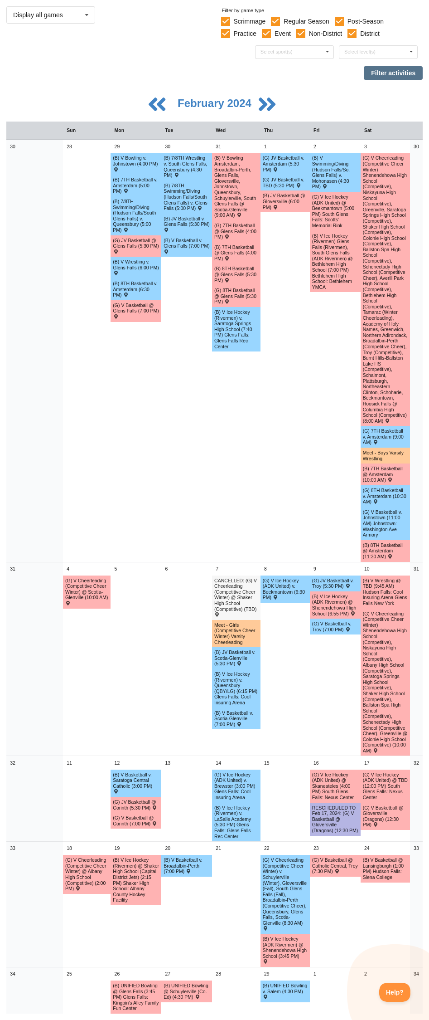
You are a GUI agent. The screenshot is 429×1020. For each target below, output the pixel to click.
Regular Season (306, 21)
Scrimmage (249, 21)
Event (283, 33)
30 (12, 146)
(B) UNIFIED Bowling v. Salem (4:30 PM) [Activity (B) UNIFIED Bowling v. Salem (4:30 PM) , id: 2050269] (285, 991)
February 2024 (216, 103)
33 (12, 848)
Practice (244, 33)
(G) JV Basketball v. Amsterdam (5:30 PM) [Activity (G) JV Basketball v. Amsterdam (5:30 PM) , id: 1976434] (283, 163)
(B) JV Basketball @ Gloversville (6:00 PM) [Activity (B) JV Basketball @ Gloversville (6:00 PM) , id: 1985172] (284, 201)
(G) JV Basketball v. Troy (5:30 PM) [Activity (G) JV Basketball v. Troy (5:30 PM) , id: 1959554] (333, 583)
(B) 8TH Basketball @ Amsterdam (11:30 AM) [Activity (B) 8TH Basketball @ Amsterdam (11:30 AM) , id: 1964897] (383, 550)
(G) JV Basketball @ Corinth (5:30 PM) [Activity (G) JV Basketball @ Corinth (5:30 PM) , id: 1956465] (135, 804)
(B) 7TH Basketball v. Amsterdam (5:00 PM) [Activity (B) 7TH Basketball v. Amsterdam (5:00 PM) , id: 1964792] (135, 185)
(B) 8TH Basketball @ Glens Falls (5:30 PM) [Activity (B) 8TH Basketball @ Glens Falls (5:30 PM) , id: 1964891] (235, 274)
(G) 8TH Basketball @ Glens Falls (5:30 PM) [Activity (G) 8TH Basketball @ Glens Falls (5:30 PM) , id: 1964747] (235, 296)
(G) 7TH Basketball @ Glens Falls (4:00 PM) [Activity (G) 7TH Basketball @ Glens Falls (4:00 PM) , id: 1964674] (235, 231)
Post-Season (365, 21)
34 (12, 973)
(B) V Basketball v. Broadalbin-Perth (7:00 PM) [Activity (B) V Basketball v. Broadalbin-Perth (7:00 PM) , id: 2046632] (183, 865)
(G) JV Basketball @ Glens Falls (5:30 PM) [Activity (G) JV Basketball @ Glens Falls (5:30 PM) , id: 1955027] (136, 246)
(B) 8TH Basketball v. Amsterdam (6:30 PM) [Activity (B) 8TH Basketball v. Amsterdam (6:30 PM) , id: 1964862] (135, 289)
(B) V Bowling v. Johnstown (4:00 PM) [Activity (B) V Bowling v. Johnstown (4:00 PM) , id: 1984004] (135, 163)
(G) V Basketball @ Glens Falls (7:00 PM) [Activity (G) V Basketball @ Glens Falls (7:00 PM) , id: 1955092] (136, 311)
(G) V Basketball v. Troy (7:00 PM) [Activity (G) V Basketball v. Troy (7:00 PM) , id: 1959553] (332, 626)
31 (12, 568)
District (370, 33)
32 (12, 763)
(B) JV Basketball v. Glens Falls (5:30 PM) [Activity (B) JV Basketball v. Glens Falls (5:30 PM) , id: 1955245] (187, 224)
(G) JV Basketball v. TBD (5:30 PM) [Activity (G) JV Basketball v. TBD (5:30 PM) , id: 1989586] (283, 182)
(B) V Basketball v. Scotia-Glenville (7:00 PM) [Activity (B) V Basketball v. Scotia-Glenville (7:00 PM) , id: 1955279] (233, 718)
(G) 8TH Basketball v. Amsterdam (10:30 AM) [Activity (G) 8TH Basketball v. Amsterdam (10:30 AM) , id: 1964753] (384, 496)
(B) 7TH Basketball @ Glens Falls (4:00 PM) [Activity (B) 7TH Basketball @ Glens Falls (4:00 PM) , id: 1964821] (235, 252)
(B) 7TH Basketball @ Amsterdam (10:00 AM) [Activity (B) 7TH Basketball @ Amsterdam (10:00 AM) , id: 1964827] (383, 474)
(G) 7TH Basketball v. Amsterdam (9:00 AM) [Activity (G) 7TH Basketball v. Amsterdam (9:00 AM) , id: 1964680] (383, 436)
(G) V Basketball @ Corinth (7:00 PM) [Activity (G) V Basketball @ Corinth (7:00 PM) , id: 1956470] (135, 820)
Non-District (325, 33)
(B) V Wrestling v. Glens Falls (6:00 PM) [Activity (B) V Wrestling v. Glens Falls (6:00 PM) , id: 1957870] (136, 267)
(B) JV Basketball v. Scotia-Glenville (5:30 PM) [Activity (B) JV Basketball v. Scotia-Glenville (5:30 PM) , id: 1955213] (234, 657)
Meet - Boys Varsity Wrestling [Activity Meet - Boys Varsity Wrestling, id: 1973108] (383, 455)
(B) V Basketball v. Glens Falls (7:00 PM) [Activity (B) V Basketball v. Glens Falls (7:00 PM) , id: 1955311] (187, 246)
